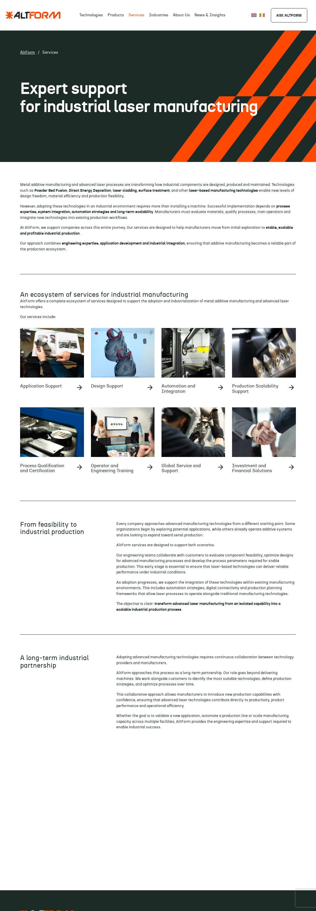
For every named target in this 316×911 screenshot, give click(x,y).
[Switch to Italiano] (262, 15)
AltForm (27, 52)
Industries (158, 15)
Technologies (91, 15)
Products (116, 15)
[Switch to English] (254, 15)
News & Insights (209, 15)
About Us (181, 15)
